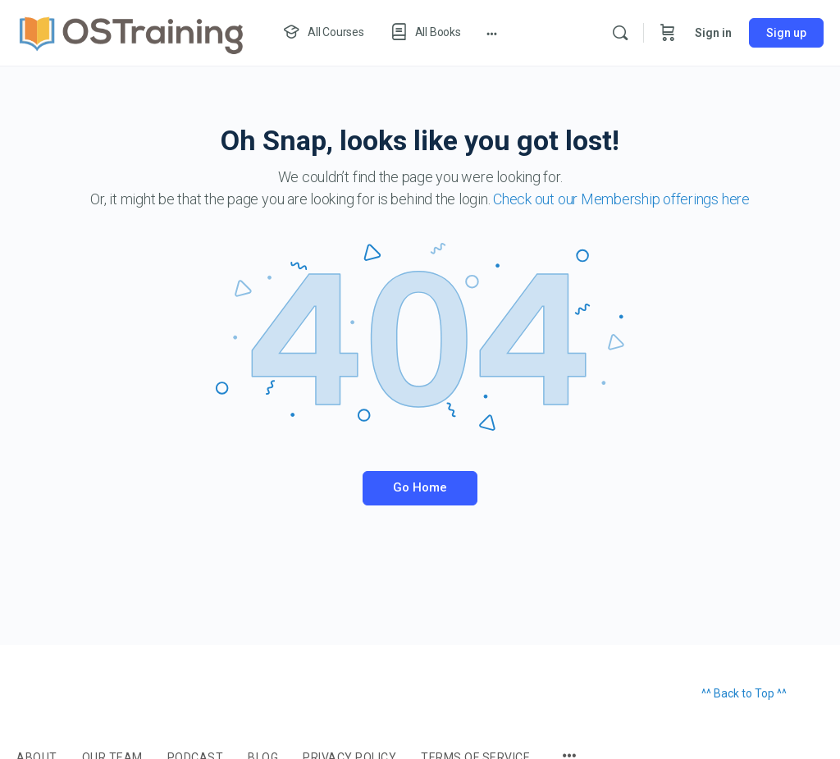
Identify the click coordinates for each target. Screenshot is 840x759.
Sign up (786, 32)
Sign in (713, 32)
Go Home (420, 487)
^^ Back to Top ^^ (744, 693)
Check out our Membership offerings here (621, 199)
